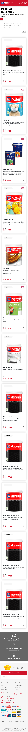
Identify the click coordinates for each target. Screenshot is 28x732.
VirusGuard (6, 120)
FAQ (2, 685)
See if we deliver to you (14, 650)
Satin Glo (6, 268)
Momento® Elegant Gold (11, 614)
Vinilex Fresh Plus (8, 219)
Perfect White (7, 367)
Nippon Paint (18, 685)
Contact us (4, 687)
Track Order (4, 689)
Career (17, 689)
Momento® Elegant (9, 417)
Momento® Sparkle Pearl (11, 466)
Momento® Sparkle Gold (11, 516)
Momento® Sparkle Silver (11, 565)
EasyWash (6, 318)
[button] (23, 80)
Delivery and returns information (14, 640)
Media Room (18, 687)
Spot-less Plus (7, 169)
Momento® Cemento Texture (12, 71)
